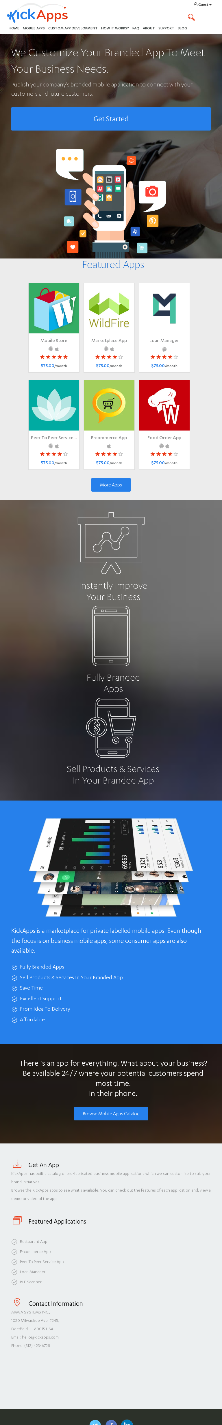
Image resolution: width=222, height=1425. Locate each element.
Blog (182, 28)
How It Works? (116, 27)
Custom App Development (73, 28)
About (149, 28)
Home (14, 28)
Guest (203, 4)
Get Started (111, 119)
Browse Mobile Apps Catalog (111, 1113)
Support (166, 28)
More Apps (111, 484)
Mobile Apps (34, 28)
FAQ (135, 28)
